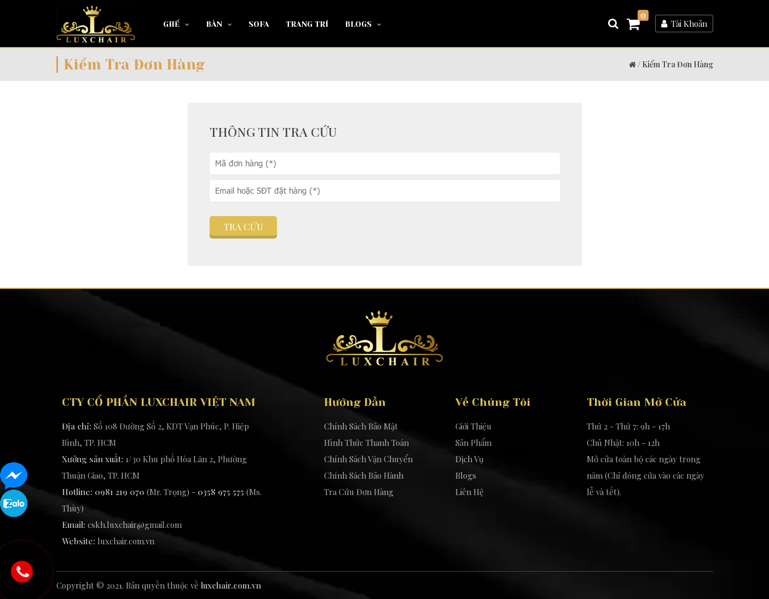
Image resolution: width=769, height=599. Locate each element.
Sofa (258, 24)
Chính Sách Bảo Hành (363, 475)
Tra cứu (243, 226)
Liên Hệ (469, 491)
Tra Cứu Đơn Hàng (359, 491)
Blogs (363, 24)
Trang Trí (307, 24)
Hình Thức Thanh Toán (366, 442)
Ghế (176, 24)
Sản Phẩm (473, 442)
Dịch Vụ (469, 458)
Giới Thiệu (473, 426)
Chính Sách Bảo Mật (361, 426)
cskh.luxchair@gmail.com (135, 524)
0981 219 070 (119, 491)
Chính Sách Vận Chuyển (368, 458)
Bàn (219, 24)
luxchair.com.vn (125, 541)
